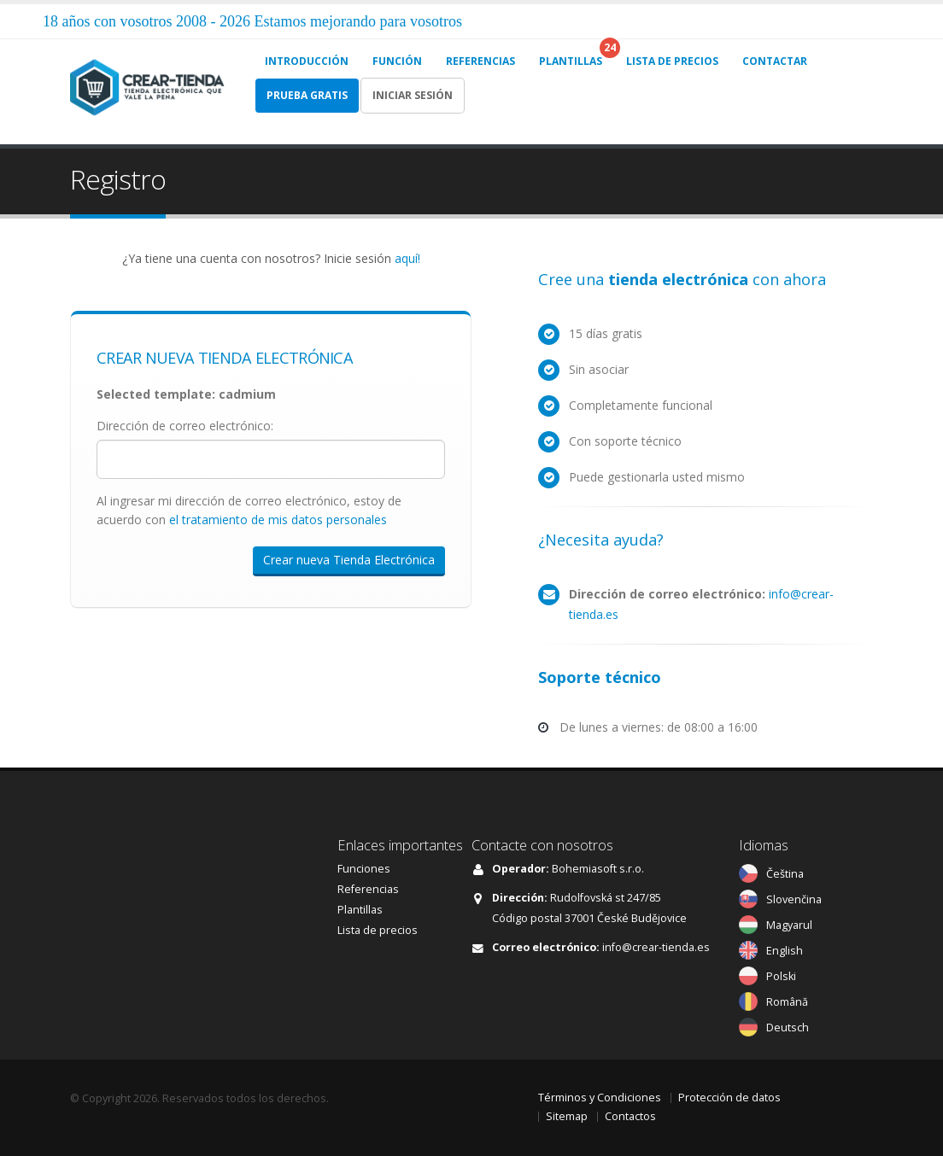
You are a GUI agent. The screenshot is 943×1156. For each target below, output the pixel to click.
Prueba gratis (307, 95)
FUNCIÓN (397, 61)
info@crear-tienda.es (656, 947)
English (784, 950)
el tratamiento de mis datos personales (278, 519)
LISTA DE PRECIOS (672, 61)
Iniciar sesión (412, 95)
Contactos (630, 1116)
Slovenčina (794, 899)
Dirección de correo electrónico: (185, 425)
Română (787, 1002)
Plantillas (360, 909)
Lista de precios (377, 930)
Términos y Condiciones (599, 1097)
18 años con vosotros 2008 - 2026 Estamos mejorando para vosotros (252, 21)
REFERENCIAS (480, 61)
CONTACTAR (774, 61)
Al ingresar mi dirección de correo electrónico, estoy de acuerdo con (249, 510)
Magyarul (789, 925)
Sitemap (567, 1116)
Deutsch (787, 1027)
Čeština (785, 874)
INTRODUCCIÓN (306, 61)
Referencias (368, 889)
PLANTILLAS (570, 61)
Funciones (363, 868)
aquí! (407, 258)
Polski (781, 976)
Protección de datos (729, 1097)
